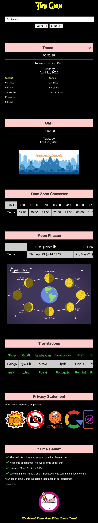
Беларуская (63, 355)
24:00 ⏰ (56, 26)
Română (80, 372)
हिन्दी (63, 364)
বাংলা (80, 355)
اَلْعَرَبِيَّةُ (26, 355)
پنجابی (26, 372)
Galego (12, 364)
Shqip (12, 355)
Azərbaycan (43, 355)
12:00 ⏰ (41, 26)
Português (63, 372)
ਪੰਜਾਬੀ (12, 372)
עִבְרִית (43, 364)
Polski (43, 372)
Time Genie (49, 6)
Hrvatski (80, 364)
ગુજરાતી (26, 364)
